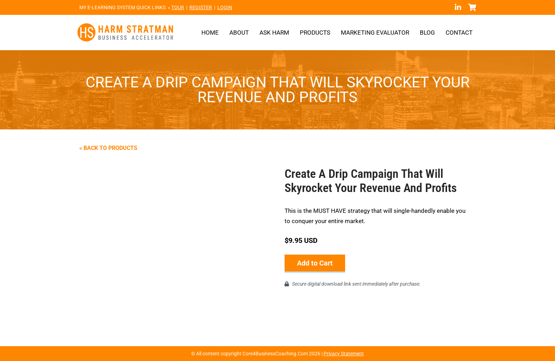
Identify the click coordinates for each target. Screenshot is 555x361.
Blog (427, 32)
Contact (459, 32)
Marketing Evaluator (375, 32)
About (239, 32)
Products (315, 32)
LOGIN (224, 7)
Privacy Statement (344, 353)
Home (210, 32)
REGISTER (200, 7)
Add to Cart (315, 263)
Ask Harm (274, 32)
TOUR (177, 7)
